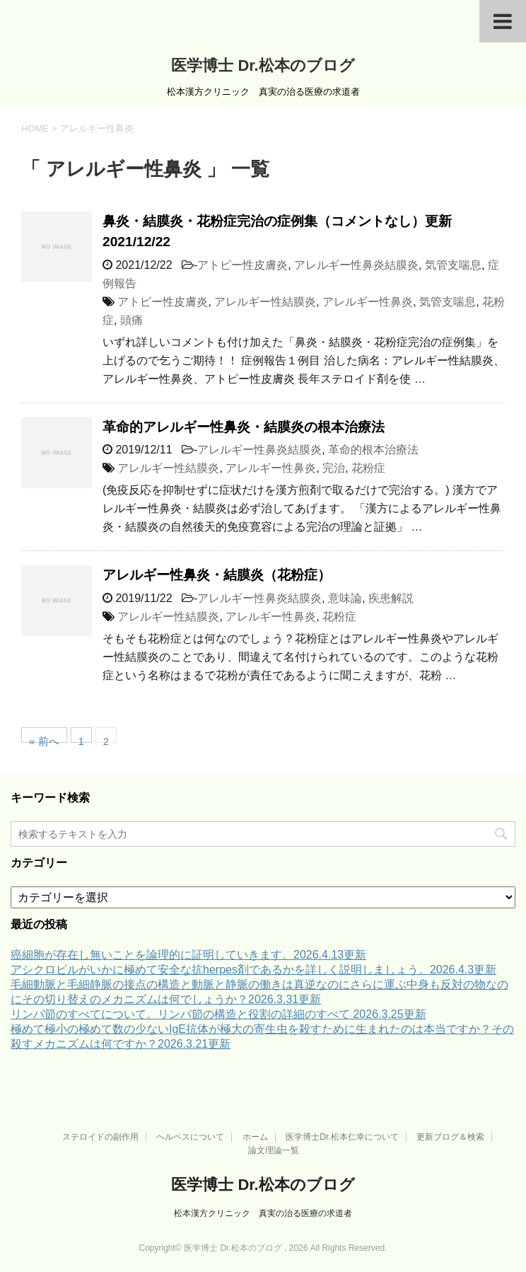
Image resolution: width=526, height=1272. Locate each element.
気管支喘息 (453, 265)
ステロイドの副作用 (100, 1137)
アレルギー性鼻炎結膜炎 (356, 265)
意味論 (345, 598)
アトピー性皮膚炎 (242, 265)
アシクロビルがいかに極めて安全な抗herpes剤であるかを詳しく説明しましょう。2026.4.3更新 (253, 970)
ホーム (255, 1137)
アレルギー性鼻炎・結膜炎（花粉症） (217, 574)
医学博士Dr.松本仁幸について (342, 1137)
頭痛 (131, 320)
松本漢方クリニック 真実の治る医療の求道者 (263, 1213)
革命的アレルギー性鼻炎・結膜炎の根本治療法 (244, 427)
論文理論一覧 (273, 1150)
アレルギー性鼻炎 (367, 302)
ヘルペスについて (190, 1137)
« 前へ (44, 739)
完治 (333, 468)
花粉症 (368, 468)
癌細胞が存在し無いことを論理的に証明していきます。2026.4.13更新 (188, 955)
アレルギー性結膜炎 (265, 302)
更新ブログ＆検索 (450, 1137)
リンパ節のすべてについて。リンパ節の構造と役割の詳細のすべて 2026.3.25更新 (218, 1014)
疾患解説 (391, 598)
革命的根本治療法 (373, 450)
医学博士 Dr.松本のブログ (262, 65)
